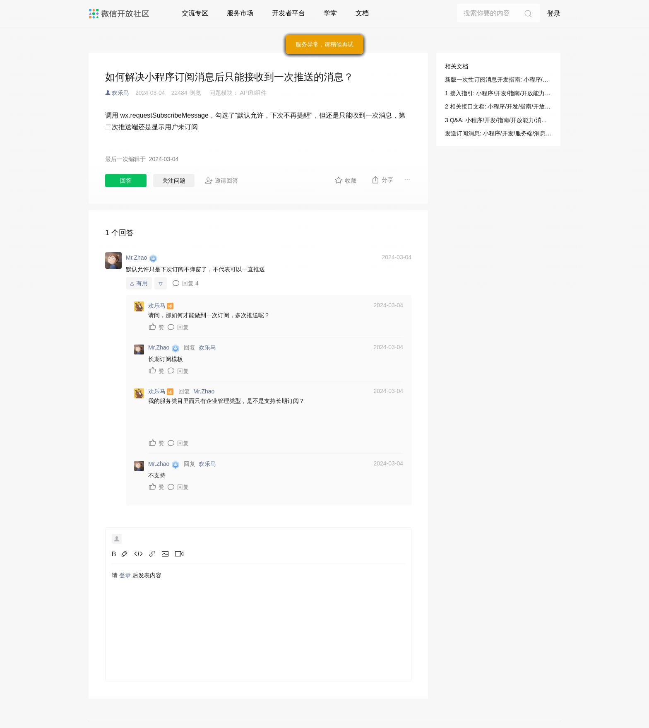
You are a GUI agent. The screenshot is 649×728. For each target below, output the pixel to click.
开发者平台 (288, 13)
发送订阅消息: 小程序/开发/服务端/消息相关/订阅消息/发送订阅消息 (498, 133)
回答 (126, 180)
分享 (382, 180)
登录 (553, 13)
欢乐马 (120, 92)
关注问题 (173, 180)
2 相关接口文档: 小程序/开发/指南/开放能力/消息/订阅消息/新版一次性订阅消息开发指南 (498, 106)
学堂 (330, 13)
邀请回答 (221, 180)
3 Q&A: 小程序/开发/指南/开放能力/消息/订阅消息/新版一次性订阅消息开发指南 (498, 120)
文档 (362, 13)
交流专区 (195, 13)
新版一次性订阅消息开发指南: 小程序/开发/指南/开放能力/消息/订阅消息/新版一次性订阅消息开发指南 (498, 79)
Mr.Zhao (203, 391)
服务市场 (240, 13)
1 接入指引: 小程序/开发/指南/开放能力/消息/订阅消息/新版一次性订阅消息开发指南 (498, 93)
